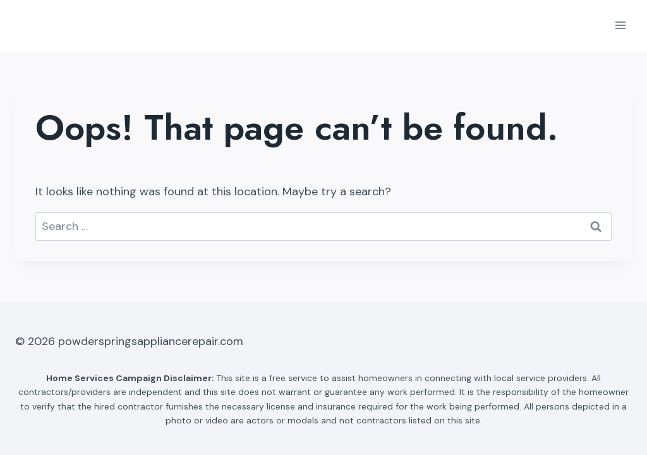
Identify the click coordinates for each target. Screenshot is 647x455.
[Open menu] (620, 25)
